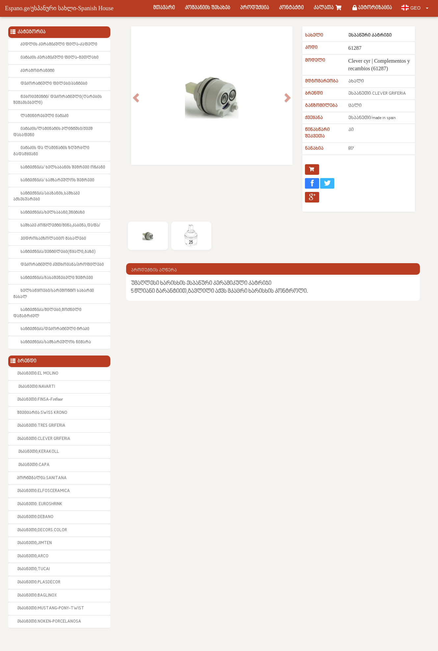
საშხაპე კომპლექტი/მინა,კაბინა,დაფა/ (60, 225)
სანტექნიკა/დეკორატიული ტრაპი (54, 329)
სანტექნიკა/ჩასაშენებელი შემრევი (56, 278)
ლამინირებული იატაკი (44, 116)
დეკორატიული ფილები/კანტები (53, 83)
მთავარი (164, 8)
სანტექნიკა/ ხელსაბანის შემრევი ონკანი (62, 167)
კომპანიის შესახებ (207, 8)
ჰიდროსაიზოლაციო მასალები (53, 238)
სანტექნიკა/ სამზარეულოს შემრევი (57, 180)
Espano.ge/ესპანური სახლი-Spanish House (59, 8)
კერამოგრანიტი (37, 71)
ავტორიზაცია (372, 8)
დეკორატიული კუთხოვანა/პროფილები (62, 264)
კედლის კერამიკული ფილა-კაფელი (58, 44)
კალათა (328, 8)
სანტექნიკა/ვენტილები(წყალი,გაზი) (57, 252)
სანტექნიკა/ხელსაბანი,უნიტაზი (52, 212)
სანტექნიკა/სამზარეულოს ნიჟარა (55, 342)
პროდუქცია (254, 8)
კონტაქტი (291, 8)
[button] (135, 95)
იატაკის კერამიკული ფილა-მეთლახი (59, 57)
